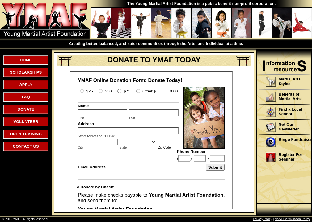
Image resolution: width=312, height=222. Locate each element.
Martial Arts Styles (283, 82)
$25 (89, 91)
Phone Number (191, 151)
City (80, 147)
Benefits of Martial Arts (283, 97)
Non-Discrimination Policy (292, 219)
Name (83, 106)
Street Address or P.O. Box (96, 136)
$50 (108, 91)
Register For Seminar (284, 157)
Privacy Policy (262, 219)
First (81, 118)
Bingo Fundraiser (289, 142)
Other (147, 91)
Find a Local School (284, 112)
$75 (127, 91)
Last (132, 118)
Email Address (92, 167)
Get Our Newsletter (282, 127)
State (123, 147)
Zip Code (164, 147)
